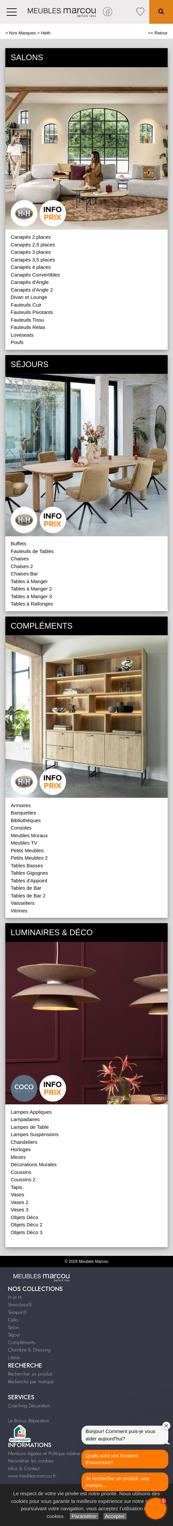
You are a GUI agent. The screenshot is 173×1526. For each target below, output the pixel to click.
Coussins (21, 1172)
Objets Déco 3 (26, 1232)
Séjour (14, 1334)
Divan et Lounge (29, 297)
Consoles (21, 828)
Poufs (17, 342)
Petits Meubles (27, 850)
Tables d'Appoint (29, 880)
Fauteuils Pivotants (32, 312)
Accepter (115, 1516)
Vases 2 (19, 1202)
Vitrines (19, 910)
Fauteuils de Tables (32, 551)
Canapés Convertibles (35, 275)
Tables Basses (27, 865)
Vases (17, 1194)
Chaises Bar (24, 573)
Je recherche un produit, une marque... (117, 1482)
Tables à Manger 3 (31, 596)
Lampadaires (25, 1119)
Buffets (18, 543)
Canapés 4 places (31, 267)
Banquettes (23, 812)
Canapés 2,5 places (33, 244)
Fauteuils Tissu (27, 320)
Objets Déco (24, 1217)
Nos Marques (22, 32)
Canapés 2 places (31, 237)
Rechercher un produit (30, 1374)
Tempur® (17, 1312)
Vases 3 (19, 1209)
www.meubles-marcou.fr (32, 1476)
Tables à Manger (29, 581)
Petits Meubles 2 (29, 858)
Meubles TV (24, 843)
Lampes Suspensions (34, 1134)
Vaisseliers (22, 903)
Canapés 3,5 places (33, 259)
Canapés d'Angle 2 (32, 290)
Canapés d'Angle (30, 282)
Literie (14, 1357)
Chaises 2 (22, 566)
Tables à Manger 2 (31, 588)
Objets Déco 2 (26, 1224)
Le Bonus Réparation (28, 1420)
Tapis (16, 1187)
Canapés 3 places (31, 252)
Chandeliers (24, 1142)
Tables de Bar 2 (28, 895)
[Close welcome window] (166, 1426)
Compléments (21, 1342)
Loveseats (22, 335)
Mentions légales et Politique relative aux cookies (57, 1453)
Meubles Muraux (29, 835)
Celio (13, 1319)
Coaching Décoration (29, 1405)
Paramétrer (84, 1516)
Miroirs (18, 1157)
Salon (13, 1327)
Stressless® (20, 1304)
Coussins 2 (23, 1179)
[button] (155, 1508)
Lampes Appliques (31, 1112)
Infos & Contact (23, 1468)
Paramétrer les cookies (31, 1460)
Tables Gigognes (29, 873)
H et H (14, 1297)
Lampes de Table (30, 1127)
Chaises (20, 558)
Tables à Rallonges (32, 604)
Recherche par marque (30, 1381)
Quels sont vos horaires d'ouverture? (111, 1459)
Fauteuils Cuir (26, 305)
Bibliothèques (26, 820)
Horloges (21, 1149)
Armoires (21, 805)
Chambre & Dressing (29, 1349)
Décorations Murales (34, 1164)
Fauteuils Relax (28, 327)
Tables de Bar (26, 888)
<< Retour (158, 32)
